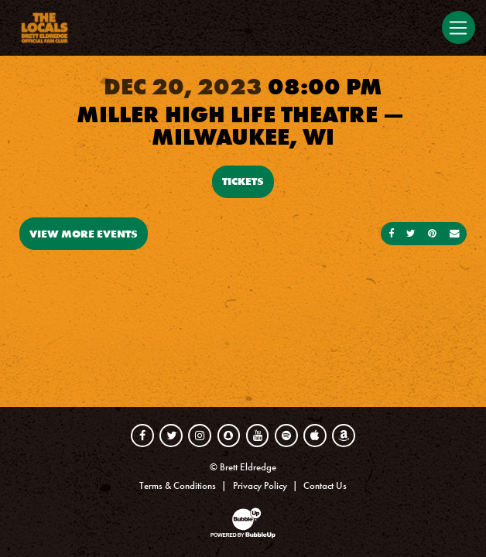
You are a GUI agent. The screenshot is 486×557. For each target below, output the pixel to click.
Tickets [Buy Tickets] (243, 181)
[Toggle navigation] (458, 27)
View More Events (83, 234)
